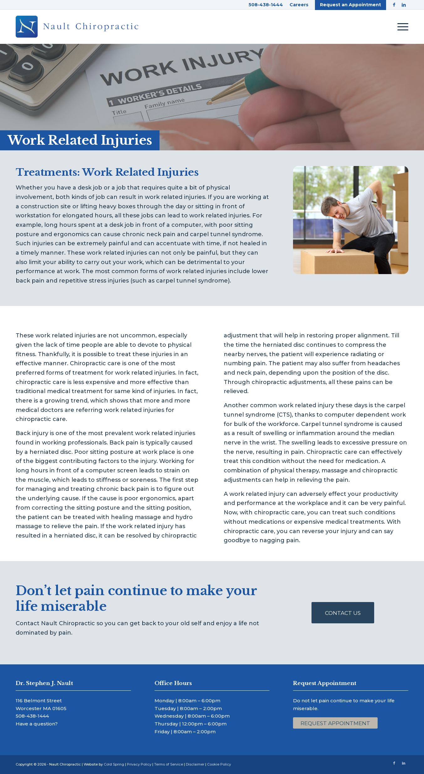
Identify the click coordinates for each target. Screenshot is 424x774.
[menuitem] (265, 5)
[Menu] (400, 26)
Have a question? (37, 724)
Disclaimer (195, 764)
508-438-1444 (32, 716)
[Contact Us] (342, 612)
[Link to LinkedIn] (403, 4)
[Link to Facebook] (394, 4)
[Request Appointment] (335, 723)
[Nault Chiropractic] (77, 26)
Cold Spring (114, 764)
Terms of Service (168, 764)
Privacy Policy (139, 764)
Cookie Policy (219, 764)
